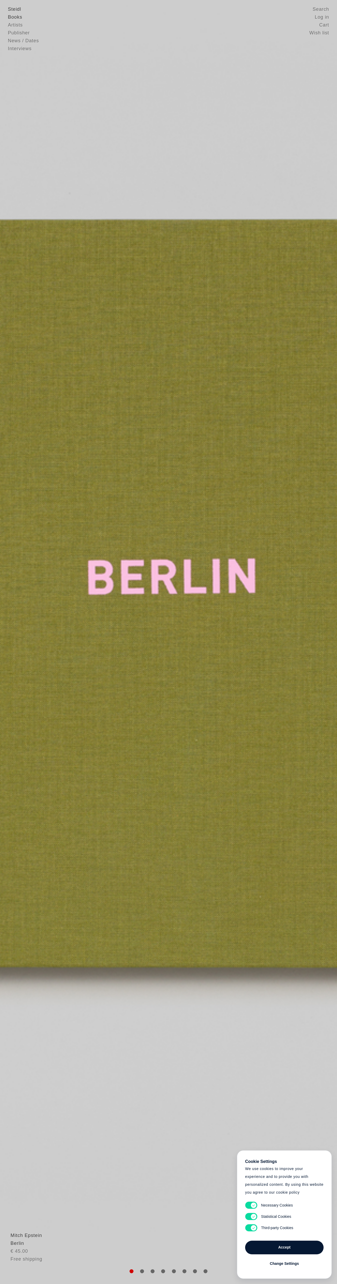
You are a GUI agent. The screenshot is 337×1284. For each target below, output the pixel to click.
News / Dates (23, 40)
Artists (15, 25)
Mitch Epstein (23, 1248)
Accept (284, 1247)
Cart (324, 25)
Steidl (14, 9)
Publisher (19, 32)
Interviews (20, 48)
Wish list (319, 32)
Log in (322, 17)
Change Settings (284, 1263)
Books (15, 17)
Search (321, 9)
